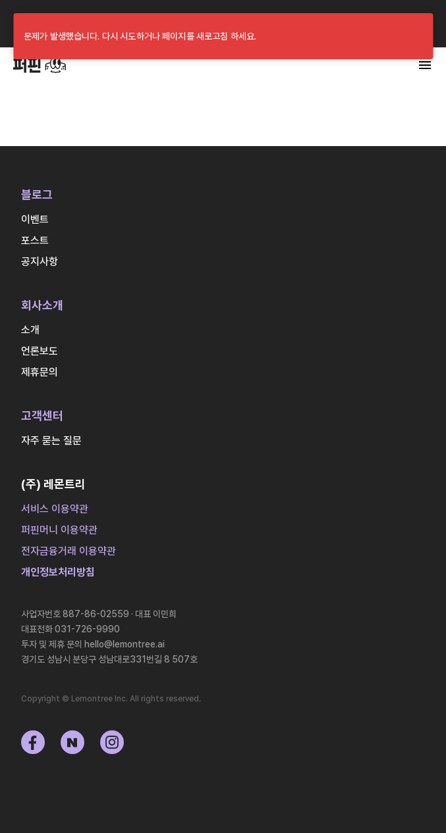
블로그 (37, 194)
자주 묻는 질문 (51, 440)
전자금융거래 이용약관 (68, 551)
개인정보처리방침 (58, 572)
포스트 (35, 240)
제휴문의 (39, 372)
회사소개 (42, 305)
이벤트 (35, 219)
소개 (30, 330)
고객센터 (42, 415)
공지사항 (39, 261)
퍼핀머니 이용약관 (59, 530)
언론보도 (39, 351)
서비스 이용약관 (54, 509)
